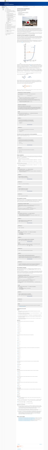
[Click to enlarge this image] (27, 77)
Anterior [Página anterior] (18, 444)
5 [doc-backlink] (18, 418)
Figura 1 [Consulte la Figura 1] (23, 29)
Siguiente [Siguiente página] (41, 444)
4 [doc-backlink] (18, 417)
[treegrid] (10, 21)
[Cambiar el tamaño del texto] (43, 6)
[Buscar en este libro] (28, 6)
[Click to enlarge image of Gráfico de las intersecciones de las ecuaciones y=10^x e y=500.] (30, 53)
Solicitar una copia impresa (19, 446)
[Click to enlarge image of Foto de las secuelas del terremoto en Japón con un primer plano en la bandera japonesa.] (29, 21)
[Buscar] (34, 6)
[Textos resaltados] (3, 9)
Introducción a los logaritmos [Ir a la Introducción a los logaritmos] (22, 306)
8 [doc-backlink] (18, 420)
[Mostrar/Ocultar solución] (29, 124)
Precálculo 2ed (6, 3)
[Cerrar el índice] (3, 7)
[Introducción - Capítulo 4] (11, 12)
